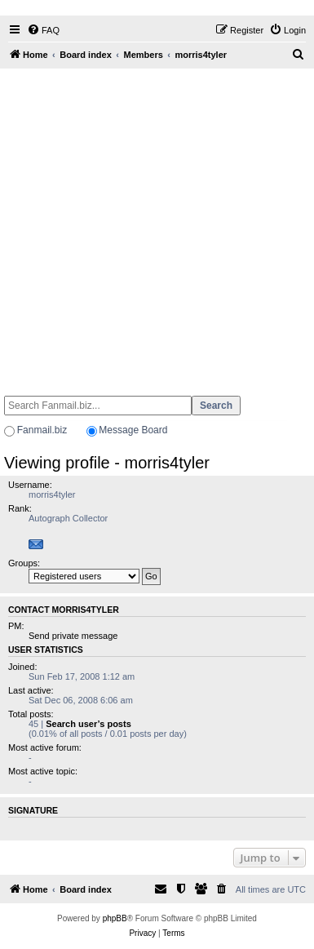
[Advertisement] (155, 225)
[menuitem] (43, 30)
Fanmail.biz (42, 430)
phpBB (115, 918)
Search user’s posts (88, 724)
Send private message (73, 636)
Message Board (133, 430)
